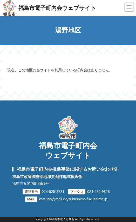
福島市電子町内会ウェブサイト (68, 151)
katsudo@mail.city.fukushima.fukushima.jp (73, 199)
